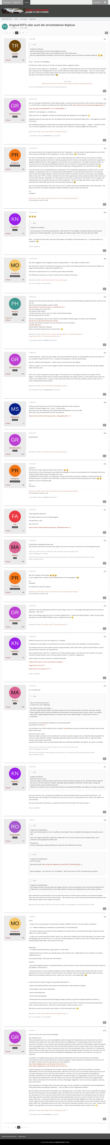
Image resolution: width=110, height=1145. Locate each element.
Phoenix (46, 340)
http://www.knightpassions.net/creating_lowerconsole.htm (48, 1066)
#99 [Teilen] (105, 917)
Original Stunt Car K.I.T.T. (37, 665)
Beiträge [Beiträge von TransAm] (8, 60)
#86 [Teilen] (105, 297)
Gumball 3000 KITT (35, 325)
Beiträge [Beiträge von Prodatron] (8, 169)
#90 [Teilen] (105, 464)
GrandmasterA (47, 135)
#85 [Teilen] (105, 259)
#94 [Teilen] (105, 606)
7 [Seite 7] (23, 33)
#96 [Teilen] (105, 686)
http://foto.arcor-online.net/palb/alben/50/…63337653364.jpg (61, 334)
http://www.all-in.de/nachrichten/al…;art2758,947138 (46, 307)
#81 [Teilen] (105, 39)
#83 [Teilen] (105, 148)
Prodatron (46, 497)
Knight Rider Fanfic (35, 336)
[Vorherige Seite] (3, 32)
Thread (65, 728)
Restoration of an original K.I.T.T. (39, 669)
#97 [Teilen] (105, 767)
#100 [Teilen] (104, 1030)
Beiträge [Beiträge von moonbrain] (8, 279)
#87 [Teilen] (105, 353)
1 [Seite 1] (6, 33)
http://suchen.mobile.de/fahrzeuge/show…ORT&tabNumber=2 (49, 527)
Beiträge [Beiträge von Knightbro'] (8, 233)
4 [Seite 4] (13, 33)
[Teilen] (106, 33)
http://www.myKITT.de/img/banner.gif (53, 131)
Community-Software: (55, 1142)
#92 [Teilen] (105, 540)
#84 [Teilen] (105, 212)
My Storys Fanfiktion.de (52, 336)
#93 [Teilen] (105, 571)
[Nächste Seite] (26, 32)
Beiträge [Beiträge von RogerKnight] (8, 841)
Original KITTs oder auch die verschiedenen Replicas (46, 662)
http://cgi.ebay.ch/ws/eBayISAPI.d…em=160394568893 (46, 108)
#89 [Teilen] (105, 433)
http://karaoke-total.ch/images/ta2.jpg (53, 280)
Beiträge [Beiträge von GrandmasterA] (8, 120)
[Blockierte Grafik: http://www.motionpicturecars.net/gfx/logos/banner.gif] (53, 198)
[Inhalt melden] (104, 91)
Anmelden (97, 2)
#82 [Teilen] (105, 99)
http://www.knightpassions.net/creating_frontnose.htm (47, 1064)
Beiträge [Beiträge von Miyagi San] (8, 423)
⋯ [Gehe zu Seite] (10, 33)
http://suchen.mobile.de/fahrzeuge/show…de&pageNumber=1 (49, 416)
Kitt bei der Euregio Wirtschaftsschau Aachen (43, 321)
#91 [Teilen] (105, 510)
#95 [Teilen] (105, 636)
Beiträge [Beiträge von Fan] (8, 531)
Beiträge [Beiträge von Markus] (8, 561)
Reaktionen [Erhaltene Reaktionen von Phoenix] (9, 318)
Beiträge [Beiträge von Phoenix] (8, 320)
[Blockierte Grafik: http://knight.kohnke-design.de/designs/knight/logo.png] (66, 83)
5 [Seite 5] (16, 33)
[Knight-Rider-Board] (55, 10)
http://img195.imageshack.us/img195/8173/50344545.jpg (61, 864)
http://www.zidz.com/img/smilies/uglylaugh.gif (88, 105)
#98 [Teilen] (105, 820)
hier (43, 725)
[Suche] (105, 2)
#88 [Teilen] (105, 402)
